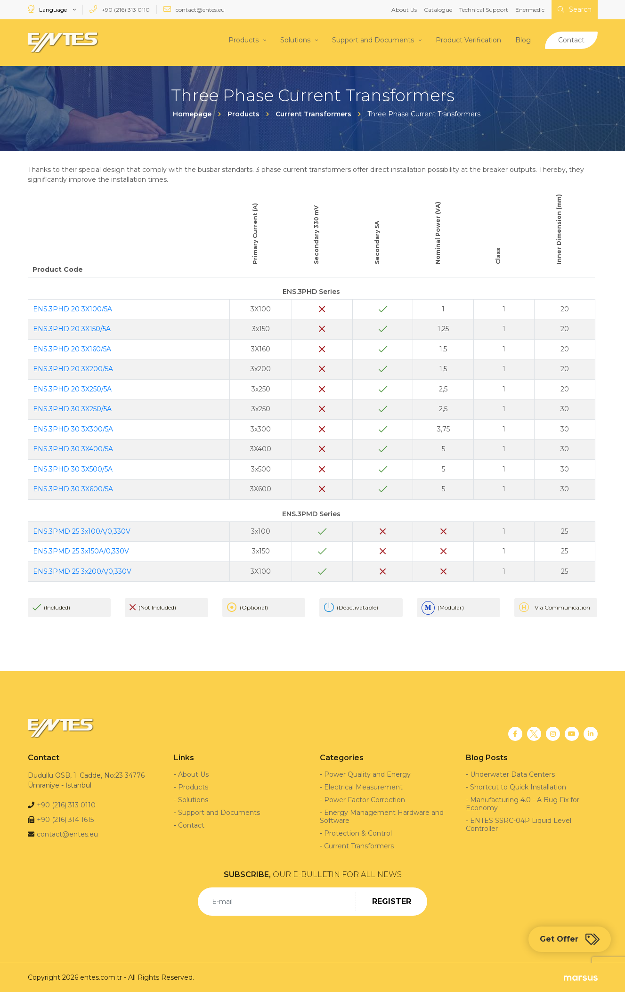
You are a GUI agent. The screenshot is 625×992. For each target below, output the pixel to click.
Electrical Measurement (363, 787)
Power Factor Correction (364, 800)
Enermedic (529, 9)
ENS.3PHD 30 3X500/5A (73, 469)
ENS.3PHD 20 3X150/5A (72, 329)
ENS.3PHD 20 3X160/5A (72, 349)
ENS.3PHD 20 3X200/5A (73, 369)
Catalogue (438, 9)
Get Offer (570, 939)
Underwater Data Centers (512, 774)
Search (575, 9)
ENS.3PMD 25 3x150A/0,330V (81, 551)
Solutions (295, 40)
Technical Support (483, 9)
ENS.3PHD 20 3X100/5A (72, 309)
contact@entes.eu (194, 9)
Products (243, 40)
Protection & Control (358, 833)
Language (48, 9)
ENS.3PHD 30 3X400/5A (73, 449)
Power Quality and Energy (367, 774)
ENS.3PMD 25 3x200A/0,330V (82, 571)
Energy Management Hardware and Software (382, 816)
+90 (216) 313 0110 (119, 9)
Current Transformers (359, 846)
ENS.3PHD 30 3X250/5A (72, 409)
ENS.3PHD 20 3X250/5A (72, 389)
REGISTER (391, 901)
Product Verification (468, 40)
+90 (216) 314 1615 (65, 819)
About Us (404, 9)
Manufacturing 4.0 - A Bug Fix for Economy (522, 804)
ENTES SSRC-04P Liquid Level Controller (518, 824)
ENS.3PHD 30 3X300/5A (73, 429)
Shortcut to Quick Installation (518, 787)
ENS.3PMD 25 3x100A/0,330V (81, 531)
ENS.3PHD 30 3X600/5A (73, 489)
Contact (571, 40)
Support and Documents (373, 40)
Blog (523, 40)
